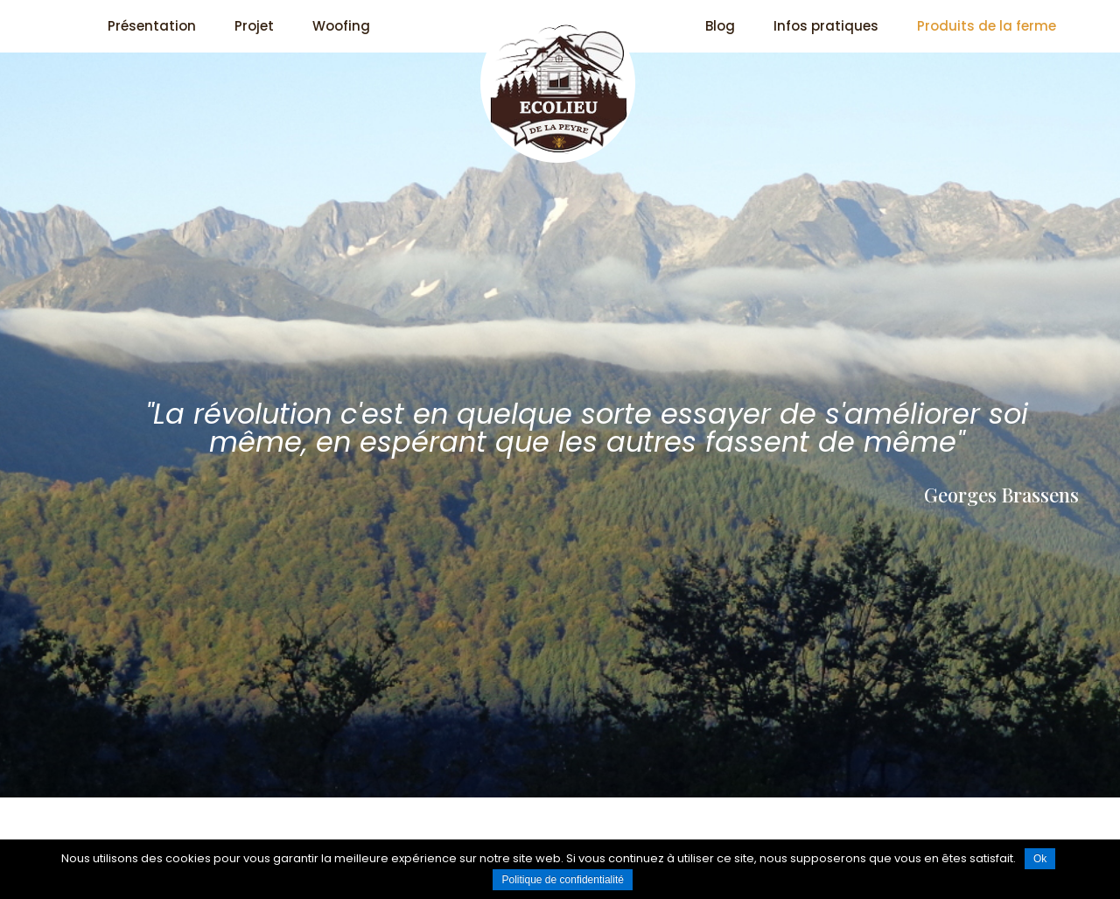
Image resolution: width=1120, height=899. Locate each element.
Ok (1039, 859)
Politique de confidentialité (562, 880)
